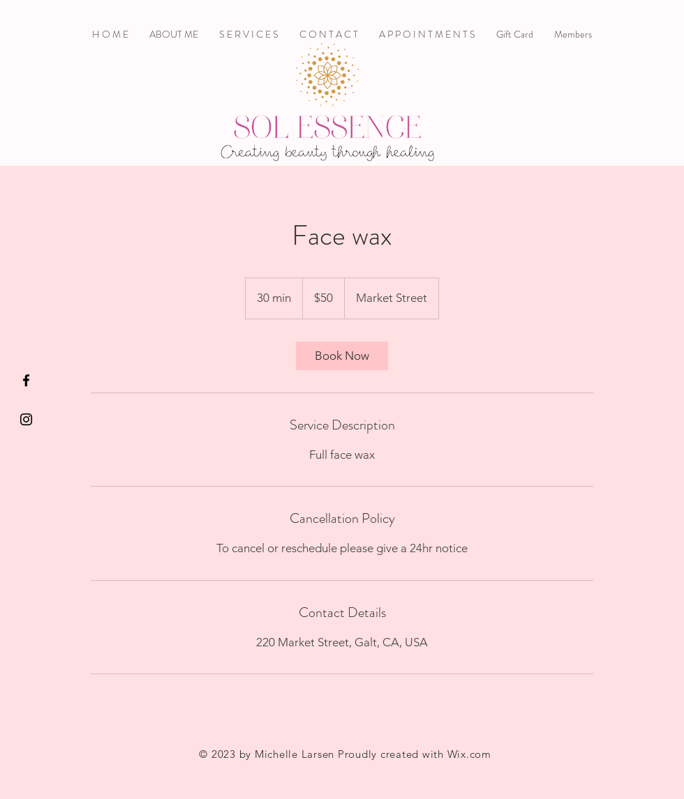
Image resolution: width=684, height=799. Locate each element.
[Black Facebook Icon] (26, 380)
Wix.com (469, 754)
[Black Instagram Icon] (26, 419)
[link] (342, 356)
